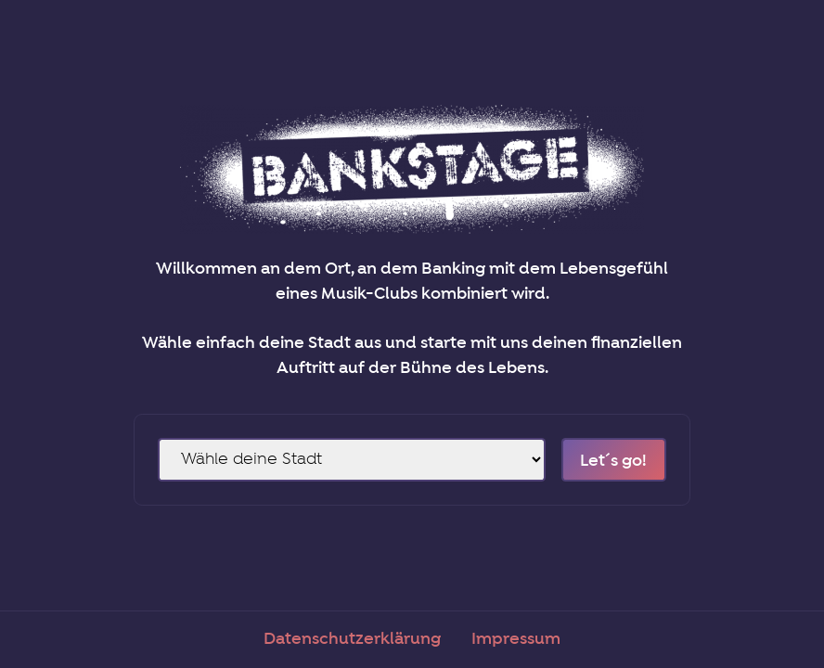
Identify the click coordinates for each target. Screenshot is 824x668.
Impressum (515, 639)
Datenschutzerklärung (352, 639)
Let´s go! (613, 461)
